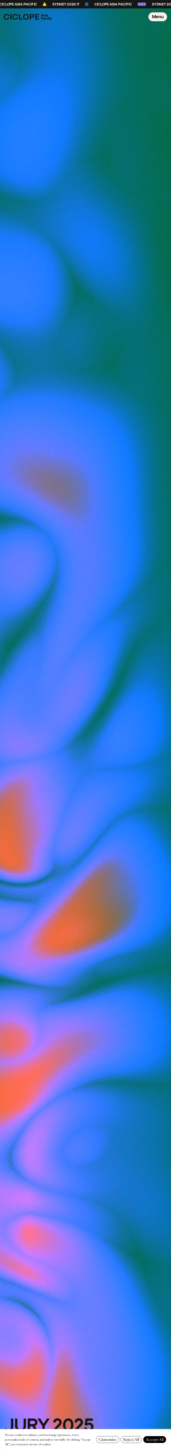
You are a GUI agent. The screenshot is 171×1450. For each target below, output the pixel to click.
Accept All (155, 1439)
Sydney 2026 (64, 4)
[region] (85, 1439)
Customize (108, 1439)
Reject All (131, 1439)
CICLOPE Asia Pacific (114, 4)
